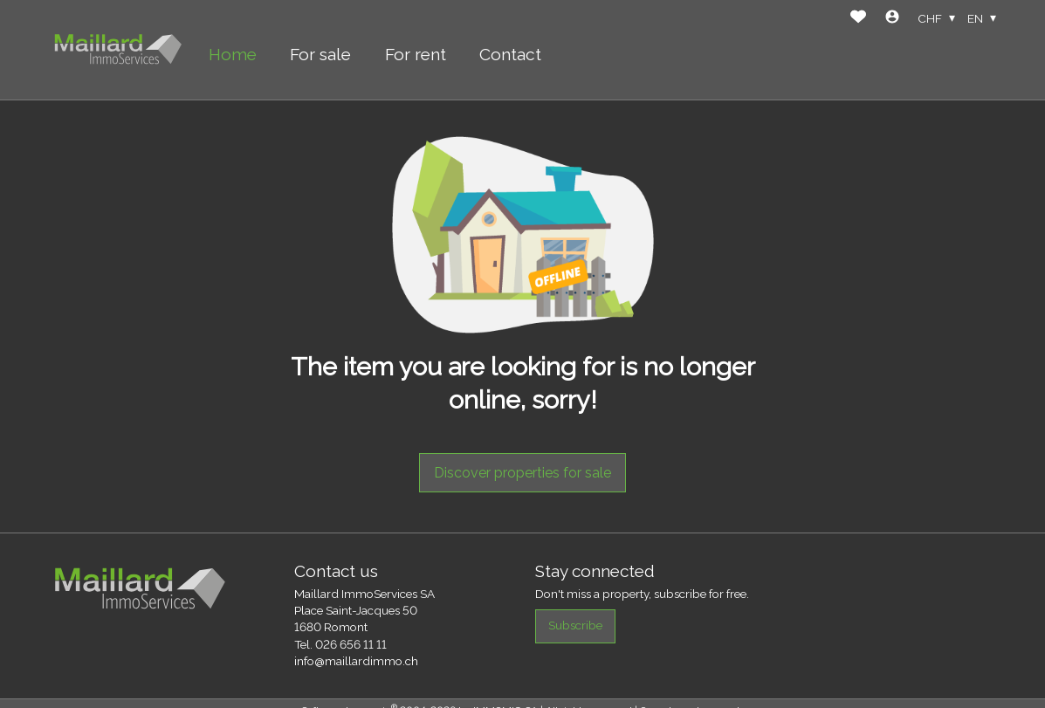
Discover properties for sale (522, 472)
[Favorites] (858, 19)
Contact (510, 54)
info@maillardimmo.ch (356, 661)
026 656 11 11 (351, 644)
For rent (415, 54)
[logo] (117, 50)
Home (233, 54)
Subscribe (575, 625)
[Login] (892, 19)
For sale (320, 54)
